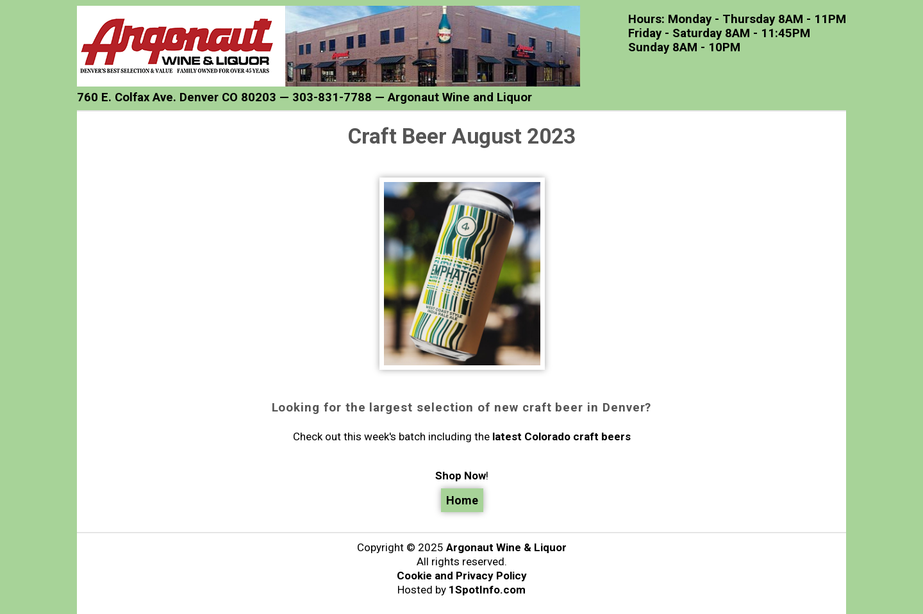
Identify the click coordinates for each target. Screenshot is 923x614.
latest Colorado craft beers (561, 436)
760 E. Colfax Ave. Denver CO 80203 (176, 97)
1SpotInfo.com (487, 589)
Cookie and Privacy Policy (462, 575)
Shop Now (460, 475)
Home (462, 500)
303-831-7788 (332, 97)
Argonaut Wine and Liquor (460, 97)
